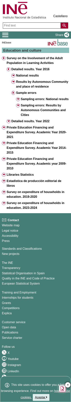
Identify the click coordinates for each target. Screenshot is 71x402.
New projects (10, 253)
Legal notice (10, 230)
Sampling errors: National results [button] (45, 99)
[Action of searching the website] (64, 25)
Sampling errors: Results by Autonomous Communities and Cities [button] (43, 110)
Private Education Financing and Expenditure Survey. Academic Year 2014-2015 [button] (36, 147)
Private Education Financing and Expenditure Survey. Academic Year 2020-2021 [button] (36, 132)
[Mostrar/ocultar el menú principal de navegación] (5, 35)
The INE (7, 262)
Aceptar (41, 397)
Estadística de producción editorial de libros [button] (34, 183)
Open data (9, 327)
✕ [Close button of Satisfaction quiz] (67, 385)
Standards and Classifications (22, 248)
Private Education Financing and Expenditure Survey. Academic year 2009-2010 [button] (36, 163)
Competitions (11, 308)
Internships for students (17, 297)
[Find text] (32, 25)
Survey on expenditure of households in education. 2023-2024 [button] (35, 205)
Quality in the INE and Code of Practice (28, 278)
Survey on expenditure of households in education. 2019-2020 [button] (35, 194)
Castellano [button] (60, 16)
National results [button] (27, 75)
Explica (7, 313)
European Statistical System (21, 283)
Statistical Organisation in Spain (23, 273)
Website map (11, 225)
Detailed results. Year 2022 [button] (30, 121)
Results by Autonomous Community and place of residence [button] (42, 84)
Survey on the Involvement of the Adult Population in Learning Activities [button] (35, 61)
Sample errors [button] (26, 92)
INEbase (6, 42)
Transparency (11, 268)
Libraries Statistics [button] (20, 174)
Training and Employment (19, 292)
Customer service (13, 322)
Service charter (12, 337)
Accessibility (10, 235)
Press (6, 240)
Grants (6, 303)
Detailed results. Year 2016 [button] (30, 69)
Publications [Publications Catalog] (10, 332)
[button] (61, 35)
